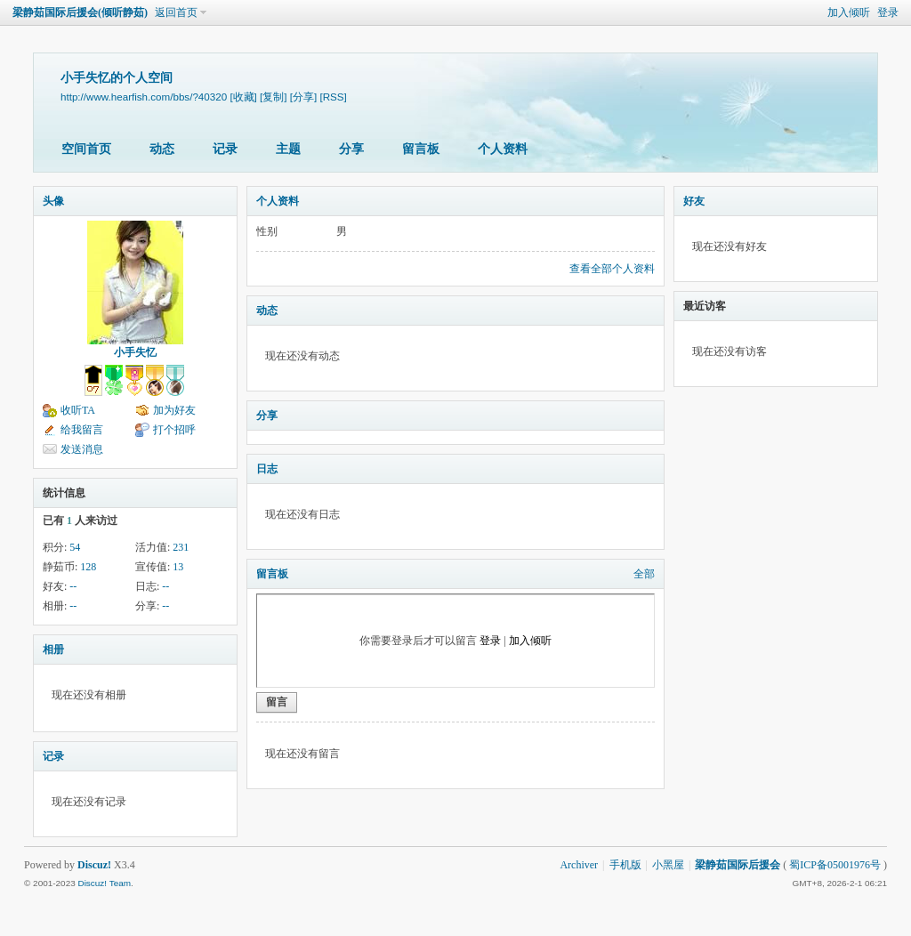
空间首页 (86, 149)
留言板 (420, 149)
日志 (267, 469)
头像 (53, 201)
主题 (288, 149)
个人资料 (503, 149)
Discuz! (94, 865)
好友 (694, 201)
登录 (888, 12)
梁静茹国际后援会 (737, 865)
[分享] (303, 96)
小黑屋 (668, 865)
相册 (53, 649)
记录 (225, 149)
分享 (351, 149)
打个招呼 (174, 430)
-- (73, 586)
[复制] (273, 96)
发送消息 (81, 449)
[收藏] (243, 96)
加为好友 (174, 410)
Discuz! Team (104, 883)
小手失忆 (135, 352)
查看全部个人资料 (612, 268)
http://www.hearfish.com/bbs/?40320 (143, 96)
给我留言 (81, 430)
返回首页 (176, 12)
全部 (644, 574)
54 (74, 547)
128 (88, 567)
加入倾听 (848, 12)
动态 (161, 149)
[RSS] (332, 96)
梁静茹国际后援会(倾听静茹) (80, 12)
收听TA (77, 410)
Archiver (579, 865)
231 (181, 547)
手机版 (625, 865)
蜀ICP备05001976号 (835, 865)
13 (178, 567)
